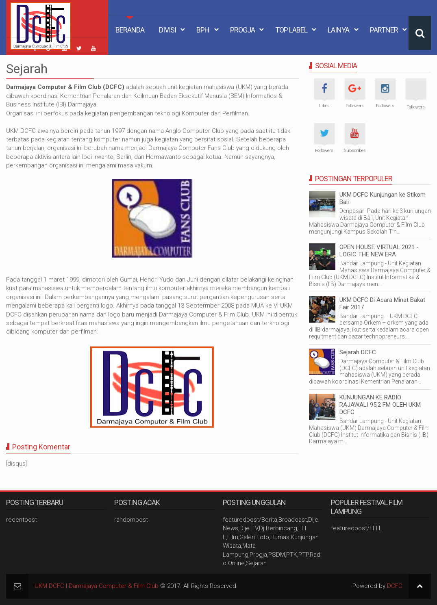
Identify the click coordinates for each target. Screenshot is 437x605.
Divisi (167, 30)
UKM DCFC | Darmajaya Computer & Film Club (97, 586)
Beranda (129, 30)
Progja (242, 30)
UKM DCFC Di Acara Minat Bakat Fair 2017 (382, 303)
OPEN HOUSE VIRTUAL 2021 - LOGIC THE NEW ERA (379, 250)
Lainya (338, 30)
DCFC (394, 586)
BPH (202, 30)
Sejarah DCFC (357, 352)
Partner (384, 30)
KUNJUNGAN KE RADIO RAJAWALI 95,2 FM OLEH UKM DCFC (380, 405)
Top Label (291, 30)
